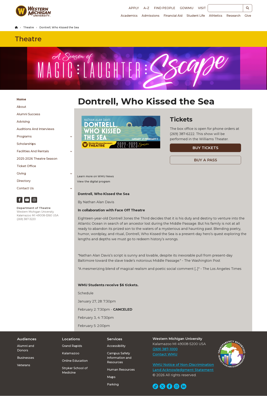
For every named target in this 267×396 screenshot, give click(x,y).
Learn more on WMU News (95, 176)
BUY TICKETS (205, 148)
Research (233, 15)
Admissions (150, 15)
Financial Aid (173, 15)
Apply (134, 8)
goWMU (186, 8)
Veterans (23, 365)
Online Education (75, 360)
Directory (24, 181)
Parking (113, 384)
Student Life (196, 15)
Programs (24, 136)
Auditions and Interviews (35, 129)
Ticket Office (26, 166)
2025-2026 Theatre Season (37, 158)
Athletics (215, 15)
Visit (202, 8)
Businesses (25, 358)
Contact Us (25, 188)
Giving (21, 173)
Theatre (28, 27)
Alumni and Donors (25, 348)
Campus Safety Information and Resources (119, 358)
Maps (111, 377)
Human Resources (121, 369)
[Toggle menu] (69, 136)
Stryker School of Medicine (75, 370)
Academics (129, 15)
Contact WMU (165, 354)
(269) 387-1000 (165, 349)
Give (248, 15)
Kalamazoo (70, 353)
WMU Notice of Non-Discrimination (183, 365)
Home (21, 99)
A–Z (146, 8)
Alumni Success (28, 114)
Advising (23, 121)
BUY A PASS (205, 160)
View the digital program (93, 181)
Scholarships (26, 144)
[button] (247, 8)
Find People (164, 8)
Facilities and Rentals (33, 151)
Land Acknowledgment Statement (183, 370)
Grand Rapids (72, 346)
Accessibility (116, 346)
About (21, 107)
